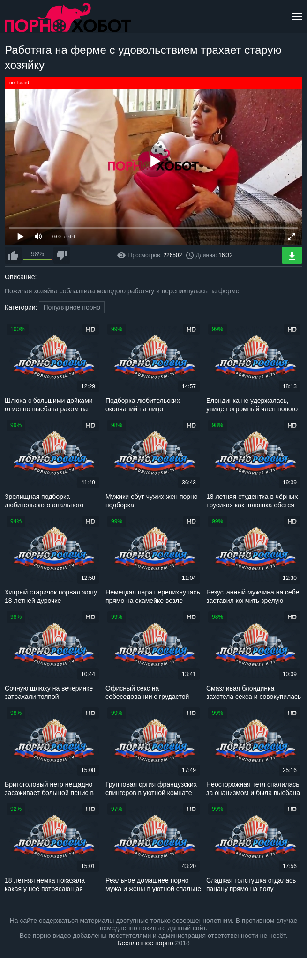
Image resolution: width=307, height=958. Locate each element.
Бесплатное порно (145, 943)
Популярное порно (71, 307)
